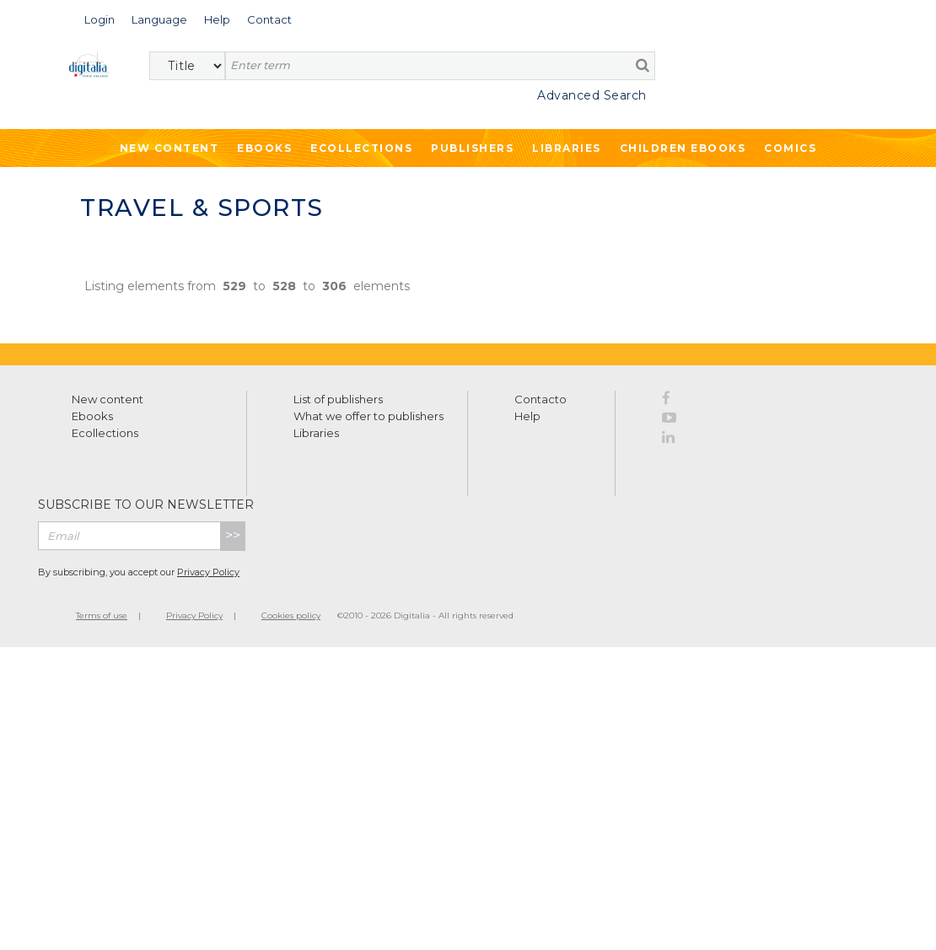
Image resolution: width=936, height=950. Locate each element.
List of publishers (338, 399)
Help (527, 416)
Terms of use (101, 615)
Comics (790, 148)
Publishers (472, 148)
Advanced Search (592, 95)
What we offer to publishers (368, 416)
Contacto (540, 399)
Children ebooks (683, 148)
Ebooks (264, 148)
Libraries (566, 148)
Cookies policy (290, 615)
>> (232, 535)
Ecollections (361, 148)
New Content (169, 148)
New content (107, 399)
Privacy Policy (208, 572)
